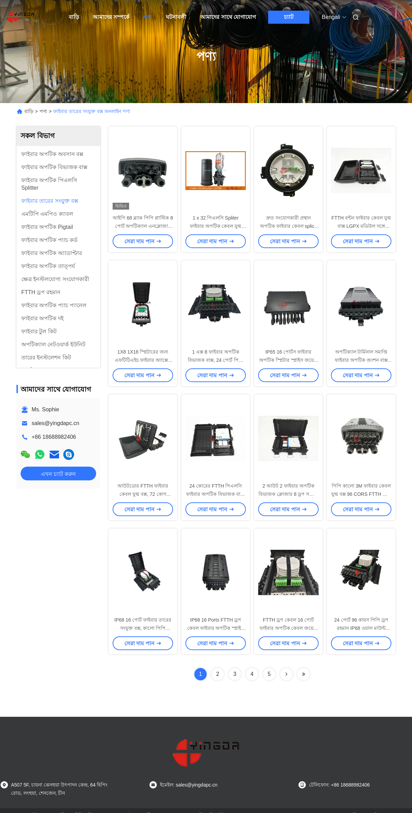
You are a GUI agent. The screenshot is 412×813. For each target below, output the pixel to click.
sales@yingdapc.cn (55, 423)
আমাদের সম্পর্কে (111, 17)
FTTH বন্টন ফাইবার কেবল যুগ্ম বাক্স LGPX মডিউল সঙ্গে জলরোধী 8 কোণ (361, 226)
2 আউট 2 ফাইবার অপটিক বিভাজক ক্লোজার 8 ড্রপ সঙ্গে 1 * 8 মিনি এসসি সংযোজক (288, 494)
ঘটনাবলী (176, 17)
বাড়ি (74, 17)
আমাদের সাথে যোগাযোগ (228, 17)
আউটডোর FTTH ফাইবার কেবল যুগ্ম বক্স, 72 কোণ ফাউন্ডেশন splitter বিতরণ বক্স (143, 494)
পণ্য (147, 17)
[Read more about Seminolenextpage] (286, 674)
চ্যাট (289, 17)
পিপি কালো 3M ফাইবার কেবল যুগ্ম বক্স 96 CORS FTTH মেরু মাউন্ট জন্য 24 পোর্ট (361, 494)
